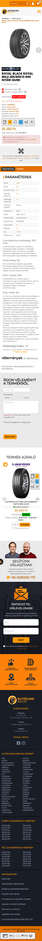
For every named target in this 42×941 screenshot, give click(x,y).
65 (17, 187)
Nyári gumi (16, 18)
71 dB (18, 232)
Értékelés (8, 395)
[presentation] (20, 428)
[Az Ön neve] (16, 390)
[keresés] (17, 3)
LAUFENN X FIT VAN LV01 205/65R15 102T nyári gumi (21, 503)
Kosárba (25, 525)
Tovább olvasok (21, 352)
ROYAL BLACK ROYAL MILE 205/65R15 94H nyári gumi (20, 21)
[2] (14, 397)
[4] (19, 397)
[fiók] (33, 3)
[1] (11, 397)
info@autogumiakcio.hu (21, 724)
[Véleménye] (21, 406)
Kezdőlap (5, 18)
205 (17, 183)
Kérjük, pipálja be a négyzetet (17, 422)
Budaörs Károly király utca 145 (23, 158)
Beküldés (10, 437)
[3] (17, 397)
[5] (22, 397)
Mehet (21, 640)
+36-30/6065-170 (22, 577)
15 (17, 190)
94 (17, 114)
